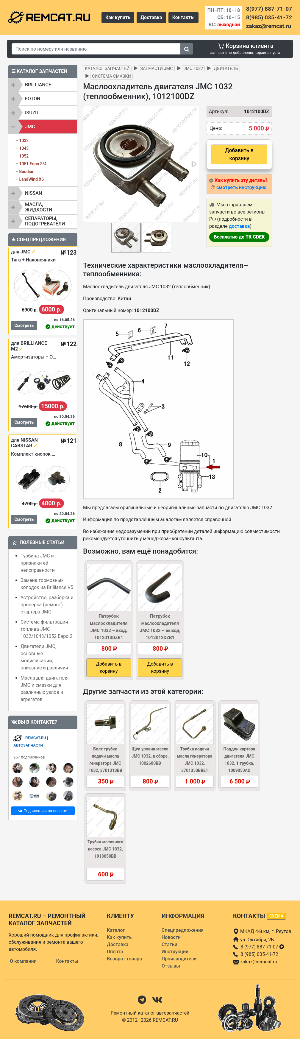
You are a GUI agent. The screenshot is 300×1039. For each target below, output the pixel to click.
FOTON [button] (32, 99)
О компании (23, 961)
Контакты (183, 17)
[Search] (96, 48)
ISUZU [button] (31, 113)
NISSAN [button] (33, 193)
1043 (24, 148)
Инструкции (175, 951)
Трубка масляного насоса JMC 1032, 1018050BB (105, 849)
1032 (24, 140)
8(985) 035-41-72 (269, 17)
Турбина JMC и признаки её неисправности (38, 563)
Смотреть (24, 325)
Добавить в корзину (239, 154)
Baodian (26, 171)
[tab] (42, 85)
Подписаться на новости (42, 811)
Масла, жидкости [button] (38, 207)
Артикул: (215, 111)
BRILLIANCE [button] (38, 85)
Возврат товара (124, 959)
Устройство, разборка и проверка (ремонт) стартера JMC (47, 605)
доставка (239, 226)
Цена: (216, 128)
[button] (194, 164)
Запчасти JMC (156, 68)
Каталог (116, 930)
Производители (179, 959)
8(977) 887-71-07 (269, 8)
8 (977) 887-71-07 (262, 947)
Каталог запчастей (107, 68)
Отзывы (171, 966)
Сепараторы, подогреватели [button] (45, 221)
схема (276, 916)
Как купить (117, 17)
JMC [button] (30, 127)
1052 (24, 156)
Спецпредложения (183, 930)
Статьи (169, 944)
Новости (171, 937)
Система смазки (111, 76)
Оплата (115, 951)
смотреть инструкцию (241, 187)
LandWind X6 (31, 179)
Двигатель (226, 68)
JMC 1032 (193, 68)
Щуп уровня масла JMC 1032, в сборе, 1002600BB (149, 756)
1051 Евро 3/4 (32, 163)
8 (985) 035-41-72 (259, 954)
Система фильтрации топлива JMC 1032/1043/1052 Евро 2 (46, 629)
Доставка (151, 17)
